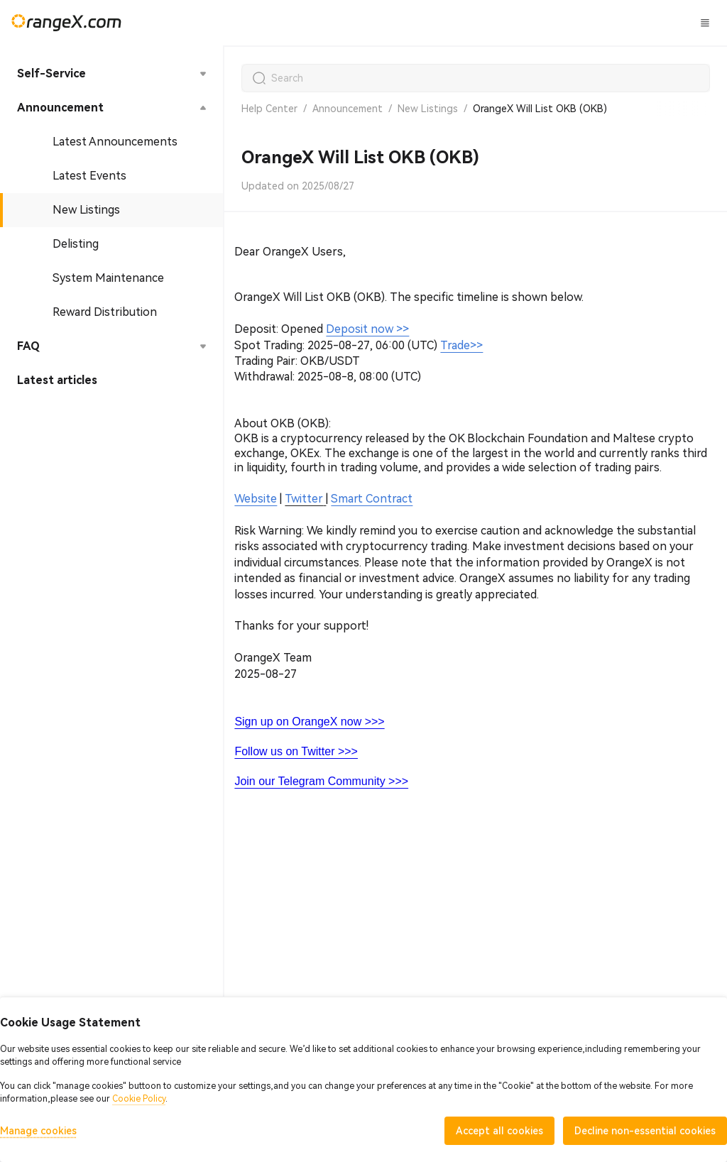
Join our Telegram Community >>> (321, 781)
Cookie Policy (138, 1099)
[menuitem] (111, 74)
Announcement (347, 108)
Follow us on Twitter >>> (296, 751)
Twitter (304, 498)
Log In (599, 22)
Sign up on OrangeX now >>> (309, 722)
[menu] (111, 227)
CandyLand (475, 22)
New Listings (428, 108)
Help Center (269, 108)
